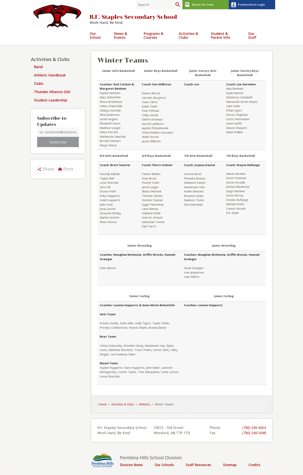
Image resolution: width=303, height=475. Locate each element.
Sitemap (230, 465)
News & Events (120, 36)
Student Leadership (50, 100)
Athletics (144, 405)
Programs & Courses (153, 36)
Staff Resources (199, 465)
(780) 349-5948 (254, 433)
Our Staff (252, 36)
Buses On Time (198, 4)
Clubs (38, 84)
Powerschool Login (247, 4)
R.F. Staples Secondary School (133, 17)
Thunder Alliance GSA (52, 92)
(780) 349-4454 (254, 428)
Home (102, 405)
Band (38, 67)
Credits (255, 465)
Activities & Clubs (188, 36)
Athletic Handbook (50, 75)
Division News (132, 465)
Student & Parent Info (220, 36)
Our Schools (165, 465)
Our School (95, 36)
